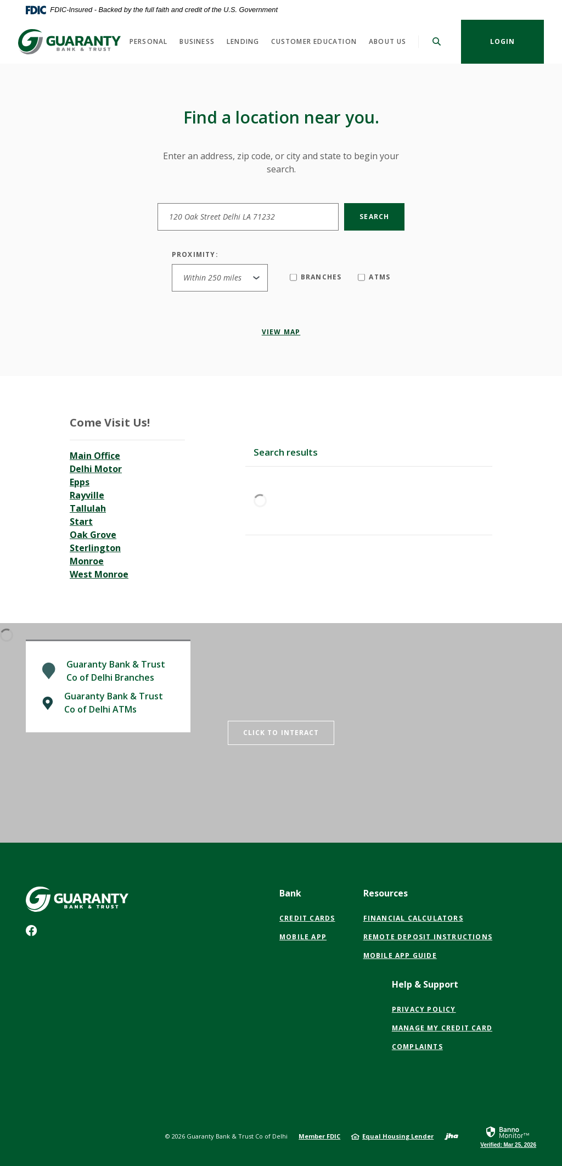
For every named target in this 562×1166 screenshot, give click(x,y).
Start (81, 521)
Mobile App (303, 936)
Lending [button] (243, 41)
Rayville (87, 495)
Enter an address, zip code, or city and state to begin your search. (281, 162)
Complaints (417, 1046)
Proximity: (195, 254)
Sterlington (95, 548)
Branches (316, 277)
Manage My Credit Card (442, 1028)
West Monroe (99, 574)
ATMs (374, 277)
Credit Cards (307, 918)
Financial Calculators (413, 918)
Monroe (87, 561)
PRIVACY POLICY (424, 1009)
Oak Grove (93, 535)
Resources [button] (385, 893)
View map (281, 332)
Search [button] (374, 216)
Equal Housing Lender (398, 1136)
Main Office (95, 456)
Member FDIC (319, 1136)
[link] (508, 1136)
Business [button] (197, 41)
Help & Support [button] (425, 984)
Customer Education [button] (314, 41)
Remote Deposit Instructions (427, 936)
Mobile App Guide (400, 955)
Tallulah (88, 508)
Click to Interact (281, 732)
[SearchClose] (437, 41)
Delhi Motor (96, 469)
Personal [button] (149, 41)
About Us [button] (388, 41)
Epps (79, 482)
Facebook (34, 933)
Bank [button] (290, 893)
